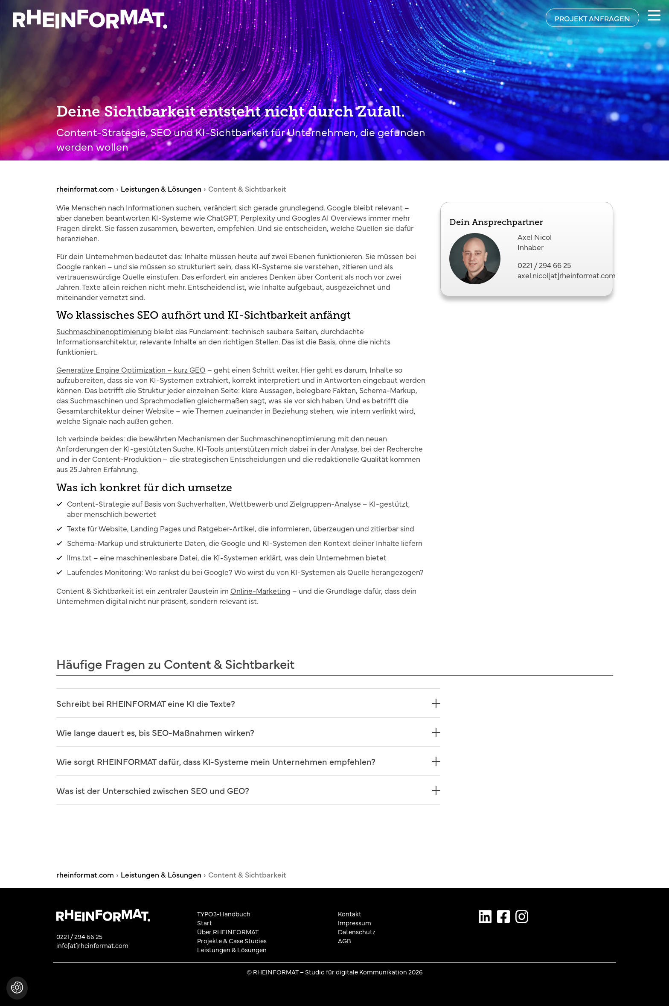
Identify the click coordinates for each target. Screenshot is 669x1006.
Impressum (354, 922)
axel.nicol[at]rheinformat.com (567, 275)
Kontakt (349, 913)
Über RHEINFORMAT (228, 931)
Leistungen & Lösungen (232, 949)
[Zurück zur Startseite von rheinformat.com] (83, 18)
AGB (344, 940)
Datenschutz (356, 931)
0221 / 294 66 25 (544, 265)
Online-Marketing (260, 590)
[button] (17, 992)
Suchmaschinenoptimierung (104, 331)
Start (204, 922)
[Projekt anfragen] (592, 18)
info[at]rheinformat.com (92, 945)
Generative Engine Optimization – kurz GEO (131, 369)
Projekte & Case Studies (232, 940)
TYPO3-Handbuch (223, 913)
